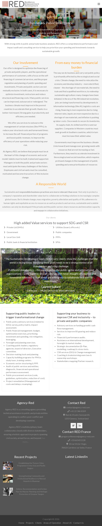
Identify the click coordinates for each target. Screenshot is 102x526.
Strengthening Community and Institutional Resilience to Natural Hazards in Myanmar (32, 478)
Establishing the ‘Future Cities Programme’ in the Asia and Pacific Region (31, 465)
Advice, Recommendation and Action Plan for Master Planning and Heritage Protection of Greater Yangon (31, 491)
